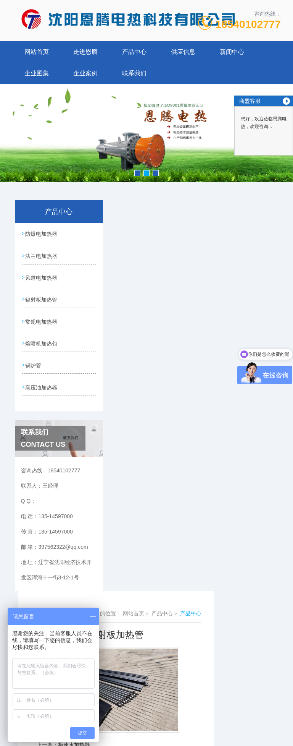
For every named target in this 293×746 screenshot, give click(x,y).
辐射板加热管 (42, 299)
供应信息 (183, 52)
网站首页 (36, 52)
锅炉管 (34, 365)
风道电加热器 (42, 277)
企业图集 (36, 73)
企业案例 (85, 73)
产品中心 (134, 52)
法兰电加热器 (42, 256)
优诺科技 (160, 734)
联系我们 (134, 73)
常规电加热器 (42, 321)
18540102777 (248, 24)
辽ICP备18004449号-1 (200, 709)
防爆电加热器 (42, 234)
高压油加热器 (42, 386)
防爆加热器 (138, 367)
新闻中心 (232, 52)
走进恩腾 (85, 52)
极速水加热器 (141, 354)
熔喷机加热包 (42, 343)
